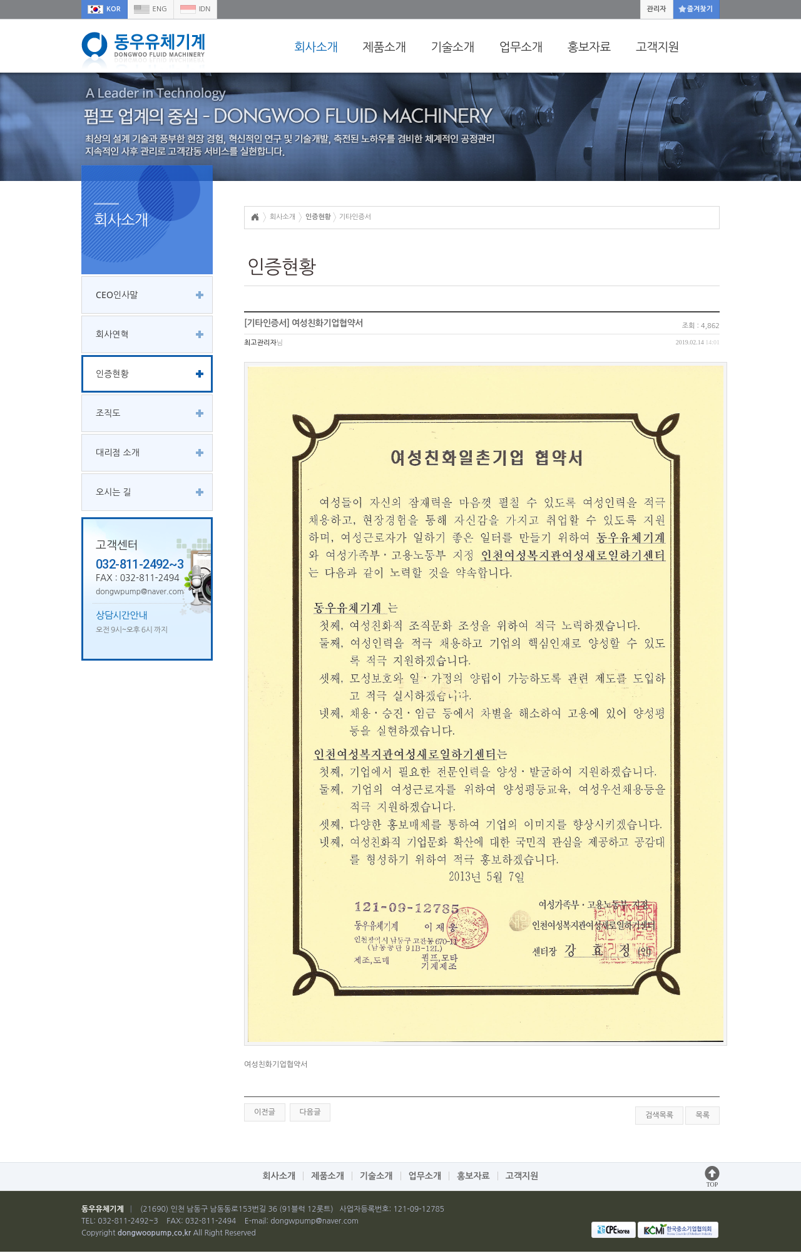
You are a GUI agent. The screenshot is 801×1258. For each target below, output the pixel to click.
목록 (702, 1115)
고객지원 (657, 47)
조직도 (108, 413)
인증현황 (112, 373)
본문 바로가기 (0, 0)
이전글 (264, 1112)
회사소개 (315, 47)
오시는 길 (113, 492)
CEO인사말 (117, 295)
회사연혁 (112, 334)
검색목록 (659, 1115)
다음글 (310, 1112)
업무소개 (521, 47)
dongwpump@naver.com (314, 1221)
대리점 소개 (118, 452)
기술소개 (452, 47)
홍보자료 (589, 47)
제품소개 (384, 47)
